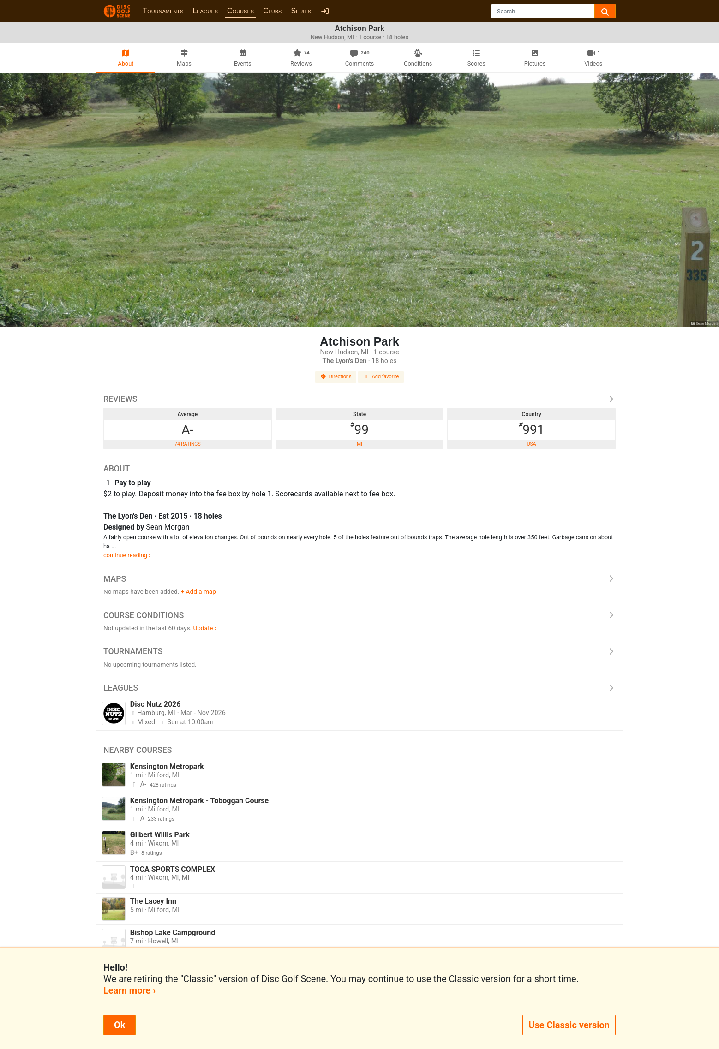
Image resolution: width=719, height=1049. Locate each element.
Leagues (205, 11)
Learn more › (129, 990)
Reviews (359, 399)
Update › (204, 628)
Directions (336, 377)
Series (301, 11)
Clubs (272, 11)
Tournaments (163, 11)
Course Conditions (359, 615)
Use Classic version (569, 1025)
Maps (359, 579)
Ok (119, 1025)
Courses (240, 11)
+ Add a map (198, 591)
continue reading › (126, 555)
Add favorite (381, 377)
